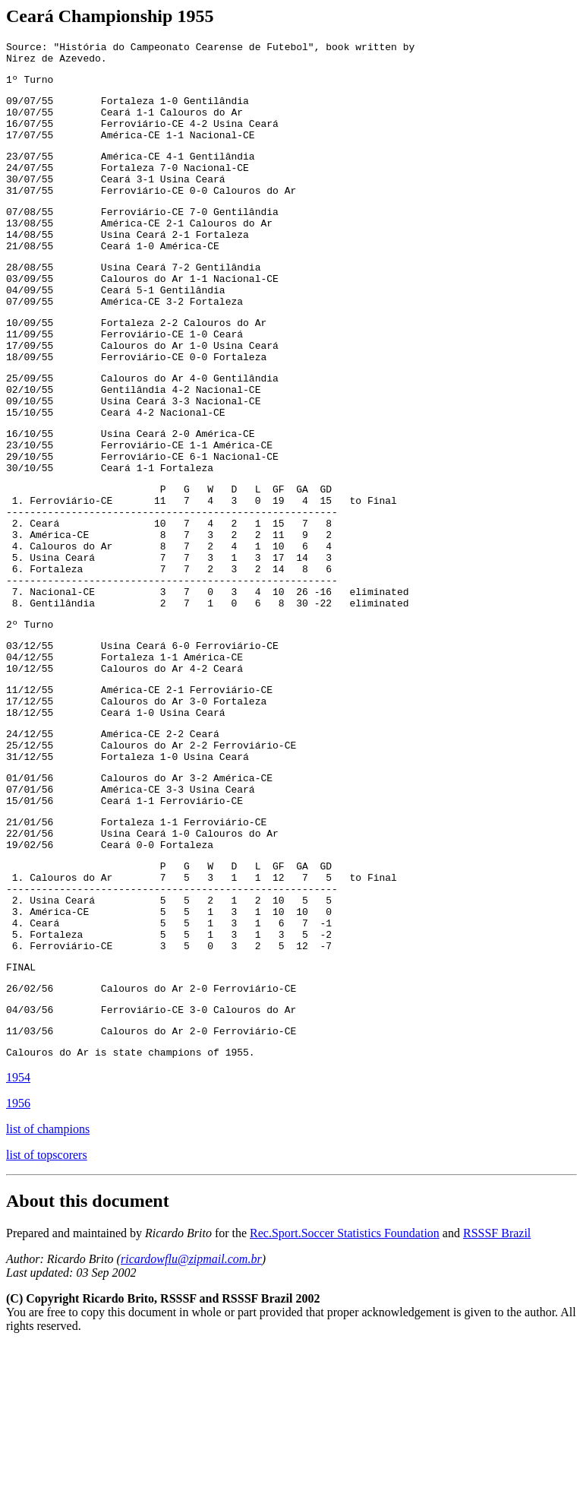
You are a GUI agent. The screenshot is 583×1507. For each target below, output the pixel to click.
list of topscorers (46, 1316)
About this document (87, 1362)
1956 (18, 1264)
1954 (18, 1239)
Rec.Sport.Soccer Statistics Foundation (345, 1394)
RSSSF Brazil (497, 1394)
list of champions (48, 1290)
